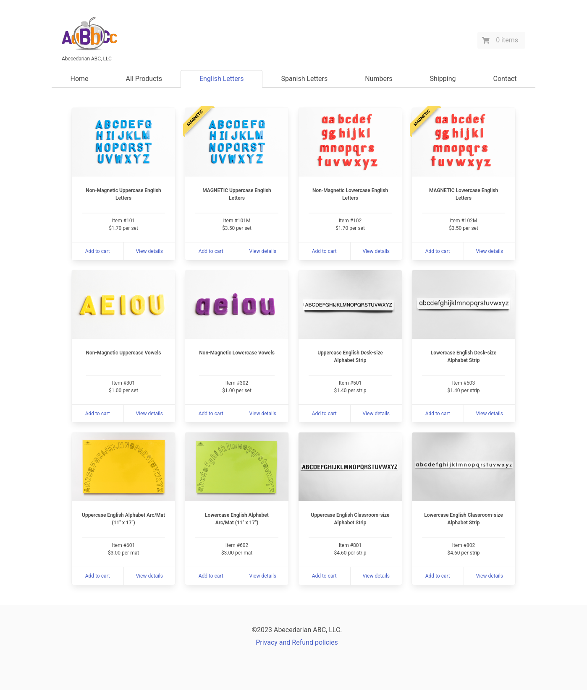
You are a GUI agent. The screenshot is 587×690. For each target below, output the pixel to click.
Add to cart (97, 251)
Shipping (443, 79)
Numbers (378, 79)
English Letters (221, 79)
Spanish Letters (304, 79)
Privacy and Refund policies (297, 642)
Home (80, 79)
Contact (505, 79)
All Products (144, 79)
